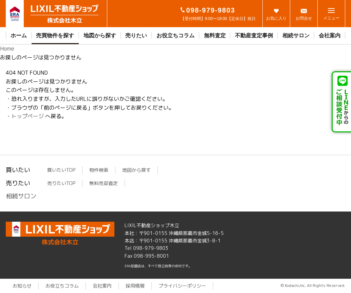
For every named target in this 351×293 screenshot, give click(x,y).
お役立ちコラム (175, 35)
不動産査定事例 (254, 35)
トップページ (27, 116)
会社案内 (329, 35)
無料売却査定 (103, 183)
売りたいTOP (61, 183)
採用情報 (135, 285)
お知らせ (22, 285)
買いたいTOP (61, 170)
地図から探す (100, 35)
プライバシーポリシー (182, 285)
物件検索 (98, 170)
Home (7, 48)
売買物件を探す (55, 35)
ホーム (19, 35)
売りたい (136, 35)
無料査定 (215, 35)
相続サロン (296, 35)
